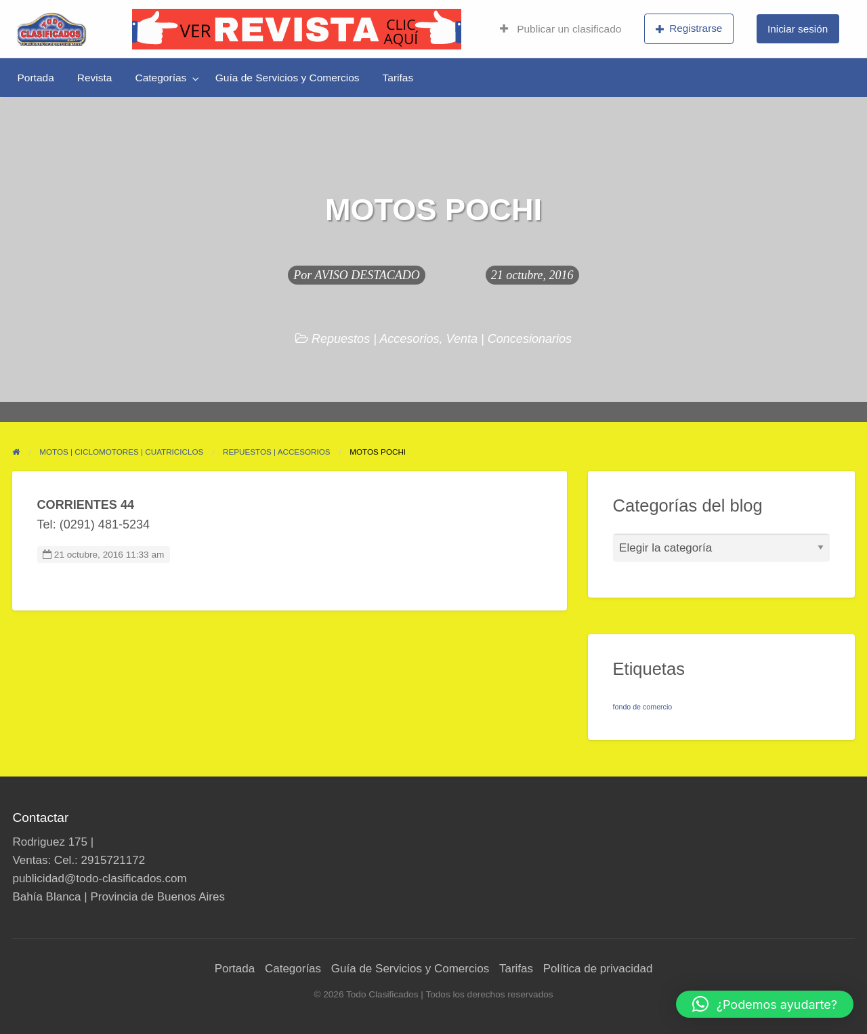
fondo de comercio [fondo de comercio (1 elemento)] (643, 707)
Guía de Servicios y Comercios (287, 77)
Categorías (160, 77)
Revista (94, 77)
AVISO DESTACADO (367, 275)
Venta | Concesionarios (509, 339)
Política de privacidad (598, 968)
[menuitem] (560, 29)
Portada (36, 77)
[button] (764, 1004)
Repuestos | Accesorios (376, 339)
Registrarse (689, 28)
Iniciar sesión (797, 29)
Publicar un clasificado (560, 29)
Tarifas (398, 77)
